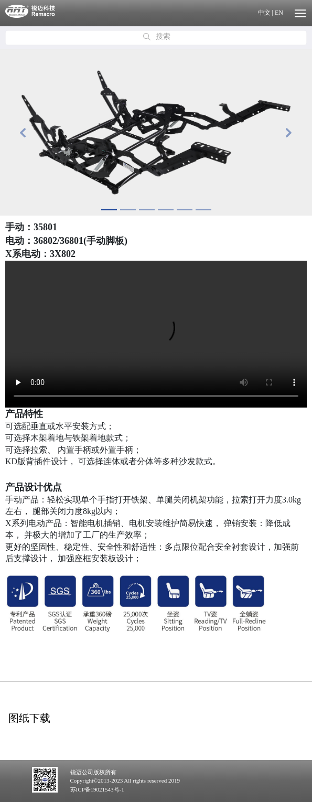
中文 (264, 12)
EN (279, 12)
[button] (23, 132)
